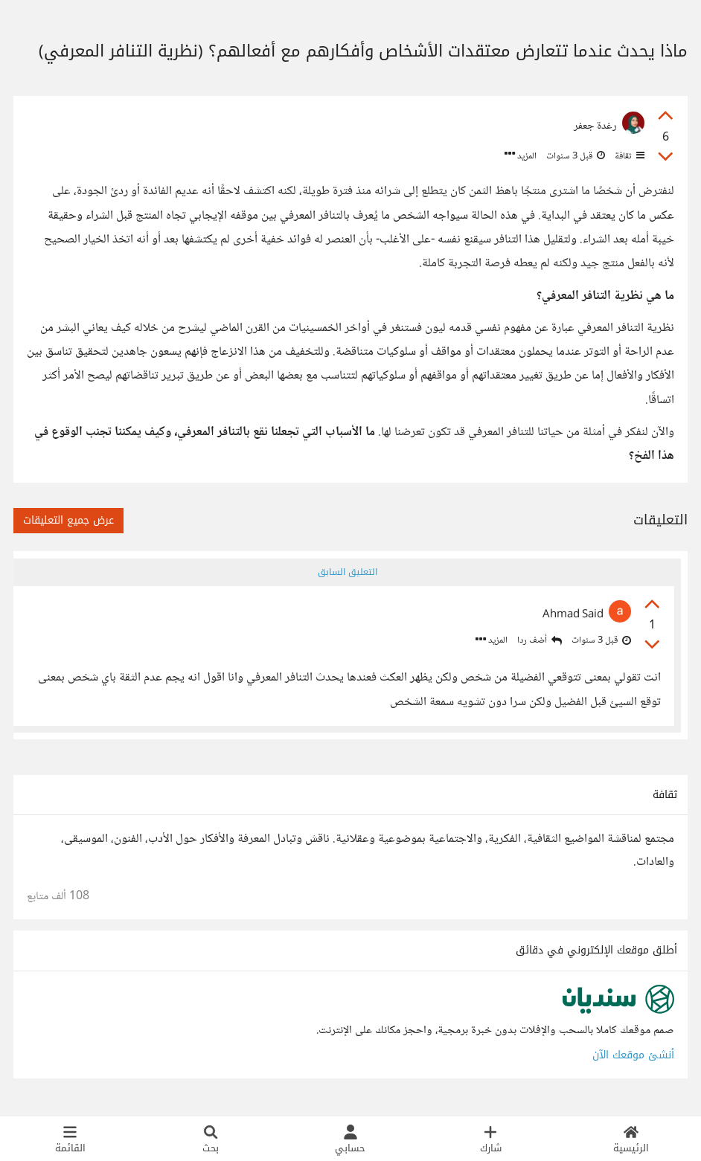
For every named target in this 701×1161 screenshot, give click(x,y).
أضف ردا (538, 641)
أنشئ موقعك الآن (633, 1058)
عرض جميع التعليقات (68, 520)
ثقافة (628, 156)
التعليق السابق (347, 572)
